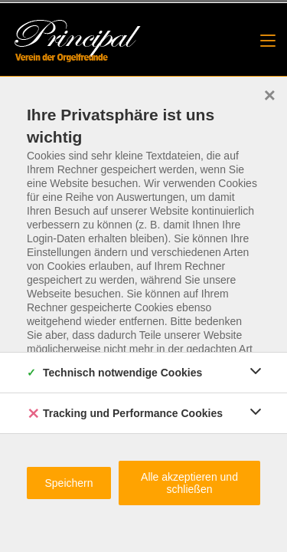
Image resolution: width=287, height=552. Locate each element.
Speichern (68, 483)
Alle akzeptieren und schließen (189, 483)
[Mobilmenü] (268, 41)
